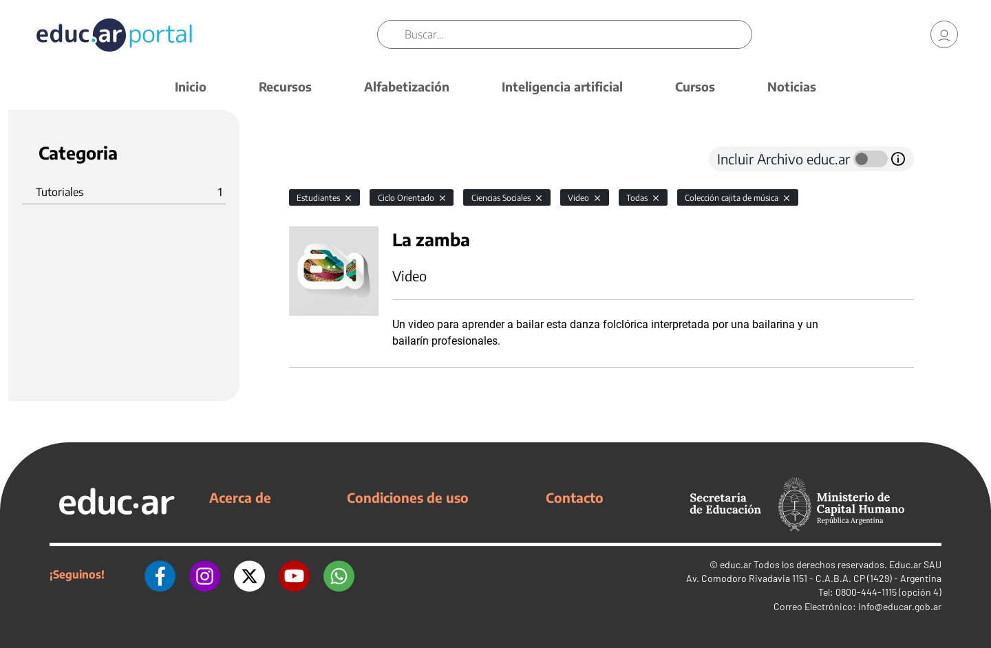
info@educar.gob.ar (899, 606)
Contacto (575, 497)
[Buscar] (578, 34)
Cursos (695, 86)
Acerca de (240, 497)
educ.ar (736, 564)
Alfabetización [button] (406, 86)
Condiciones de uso (408, 497)
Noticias (791, 86)
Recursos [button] (285, 86)
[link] (944, 34)
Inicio (190, 86)
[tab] (316, 159)
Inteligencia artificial (562, 86)
